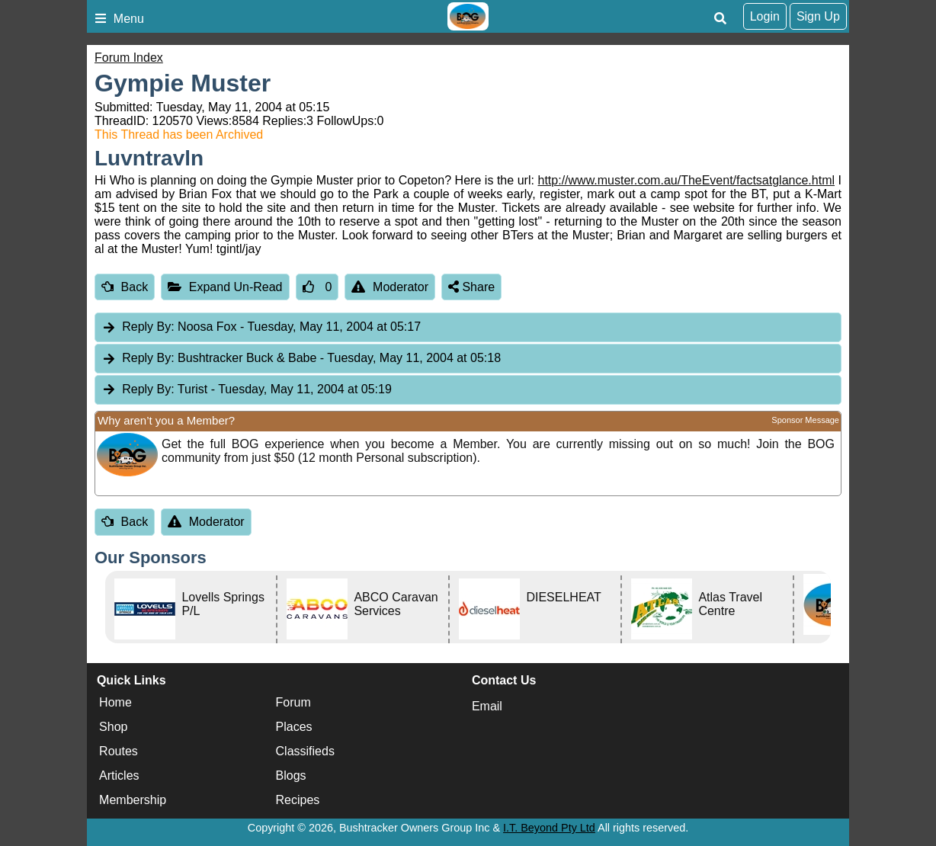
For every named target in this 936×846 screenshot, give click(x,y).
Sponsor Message (805, 420)
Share (471, 286)
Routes (118, 751)
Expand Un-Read (225, 286)
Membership (132, 799)
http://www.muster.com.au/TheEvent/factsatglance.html (686, 180)
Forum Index (129, 57)
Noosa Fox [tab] (261, 327)
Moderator (389, 286)
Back (124, 286)
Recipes (298, 799)
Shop (113, 726)
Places (294, 726)
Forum (293, 702)
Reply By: (148, 326)
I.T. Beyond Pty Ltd (549, 828)
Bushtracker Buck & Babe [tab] (301, 359)
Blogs (291, 775)
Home (115, 702)
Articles (119, 775)
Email (487, 706)
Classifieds (305, 751)
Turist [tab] (246, 390)
